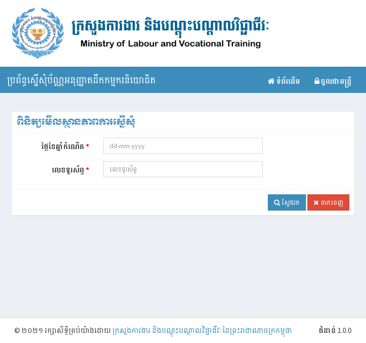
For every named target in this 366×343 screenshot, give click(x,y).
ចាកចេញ (328, 202)
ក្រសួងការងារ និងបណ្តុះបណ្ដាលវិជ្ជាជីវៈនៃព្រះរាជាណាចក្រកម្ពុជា (202, 330)
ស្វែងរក (287, 202)
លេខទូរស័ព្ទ (68, 169)
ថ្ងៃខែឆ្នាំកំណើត (62, 146)
